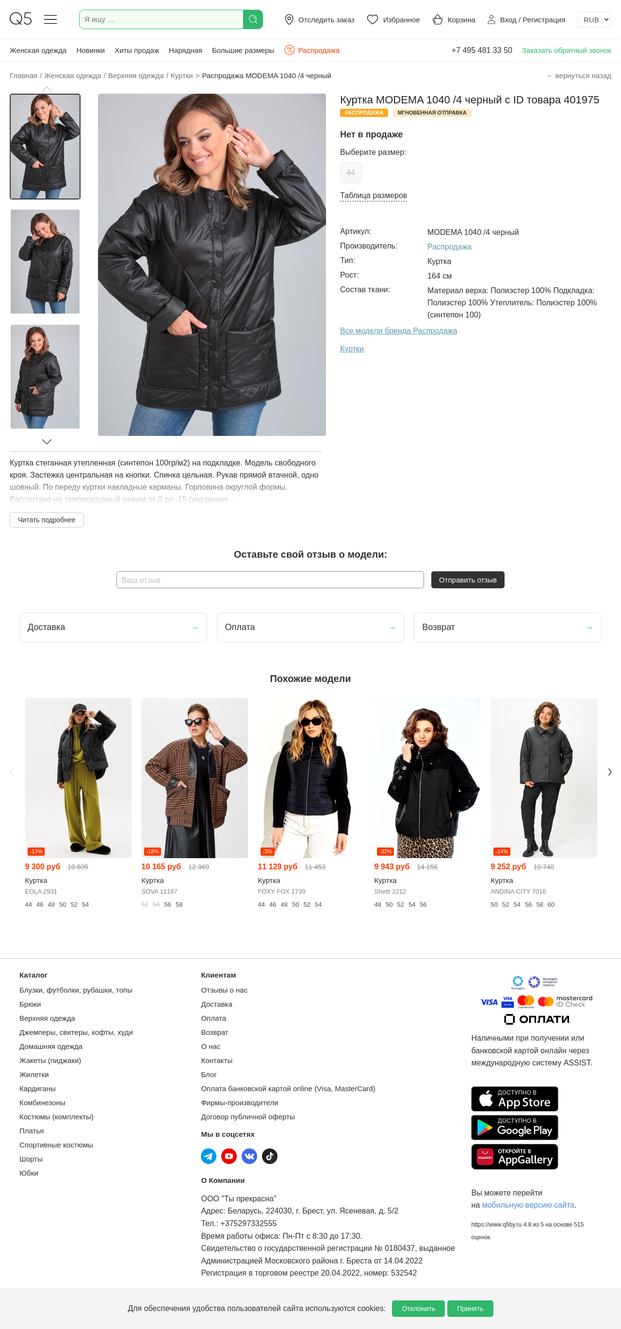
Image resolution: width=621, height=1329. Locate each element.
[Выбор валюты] (594, 20)
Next (610, 772)
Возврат (214, 1032)
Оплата (213, 1018)
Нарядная (185, 50)
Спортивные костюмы (56, 1145)
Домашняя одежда (50, 1046)
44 (350, 172)
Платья (31, 1131)
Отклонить (418, 1308)
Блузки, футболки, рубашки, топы (75, 990)
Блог (208, 1074)
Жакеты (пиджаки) (50, 1060)
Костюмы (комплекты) (56, 1117)
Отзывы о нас (224, 990)
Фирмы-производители (239, 1102)
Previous (11, 772)
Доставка (216, 1004)
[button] (46, 89)
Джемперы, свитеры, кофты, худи (76, 1032)
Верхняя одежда (47, 1018)
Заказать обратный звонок (566, 50)
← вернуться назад (578, 75)
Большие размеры (243, 50)
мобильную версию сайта (528, 1205)
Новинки (90, 50)
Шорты (31, 1159)
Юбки (28, 1173)
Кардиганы (37, 1088)
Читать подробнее (47, 520)
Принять (470, 1308)
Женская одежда (38, 50)
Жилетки (34, 1074)
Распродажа (311, 50)
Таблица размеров (373, 195)
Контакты (216, 1060)
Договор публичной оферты (247, 1117)
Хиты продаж (136, 50)
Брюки (30, 1004)
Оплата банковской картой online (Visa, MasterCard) (288, 1088)
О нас (210, 1046)
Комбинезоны (42, 1102)
